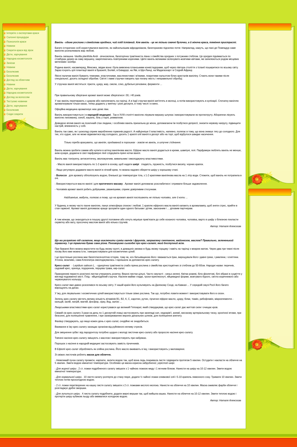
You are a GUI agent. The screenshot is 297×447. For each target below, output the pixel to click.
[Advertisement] (84, 10)
